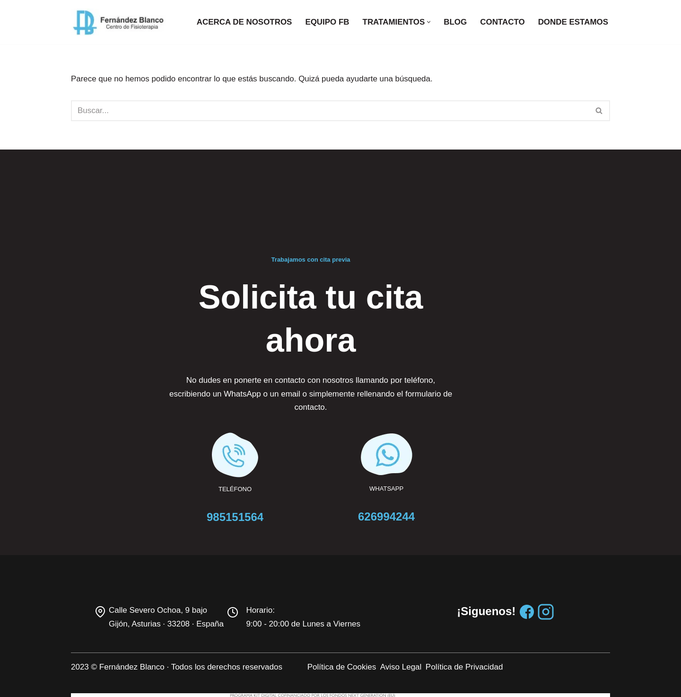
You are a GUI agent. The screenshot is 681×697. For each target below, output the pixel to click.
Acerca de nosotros (243, 22)
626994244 (430, 460)
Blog (454, 22)
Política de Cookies (375, 610)
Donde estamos (573, 22)
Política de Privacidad (497, 610)
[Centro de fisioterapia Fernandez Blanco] (118, 22)
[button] (428, 22)
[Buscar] (330, 110)
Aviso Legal (434, 610)
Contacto (502, 22)
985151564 (249, 460)
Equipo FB (326, 22)
